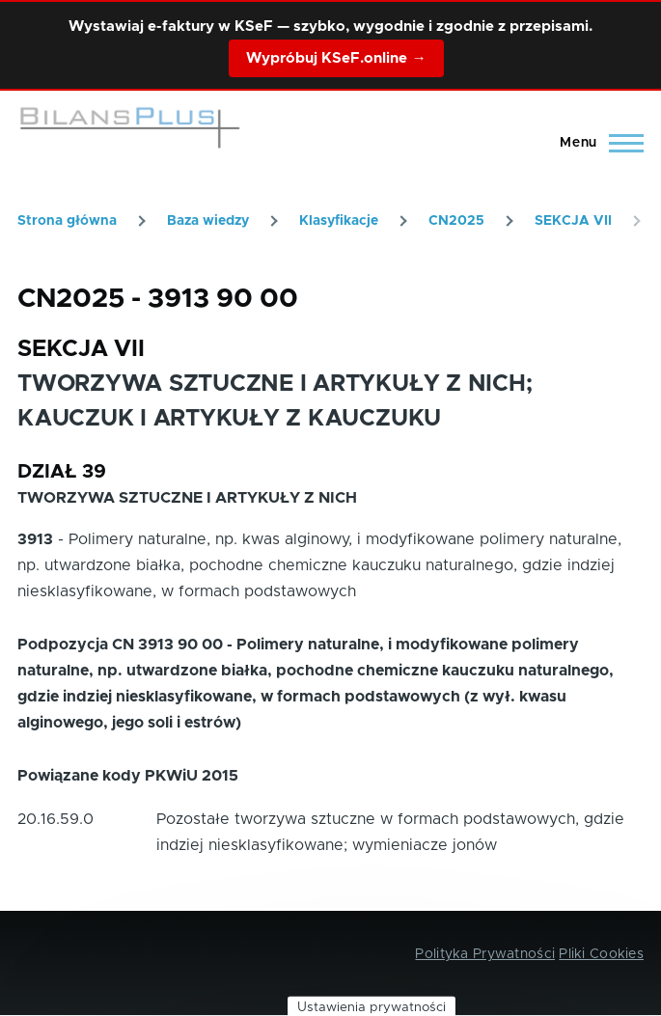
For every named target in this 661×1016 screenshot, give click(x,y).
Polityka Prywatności (485, 954)
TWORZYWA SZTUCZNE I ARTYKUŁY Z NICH (187, 498)
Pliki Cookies (601, 954)
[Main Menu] (595, 142)
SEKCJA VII (573, 221)
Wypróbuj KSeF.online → (336, 58)
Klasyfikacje (338, 221)
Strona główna (67, 221)
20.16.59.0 (55, 819)
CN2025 (456, 221)
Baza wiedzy (208, 221)
